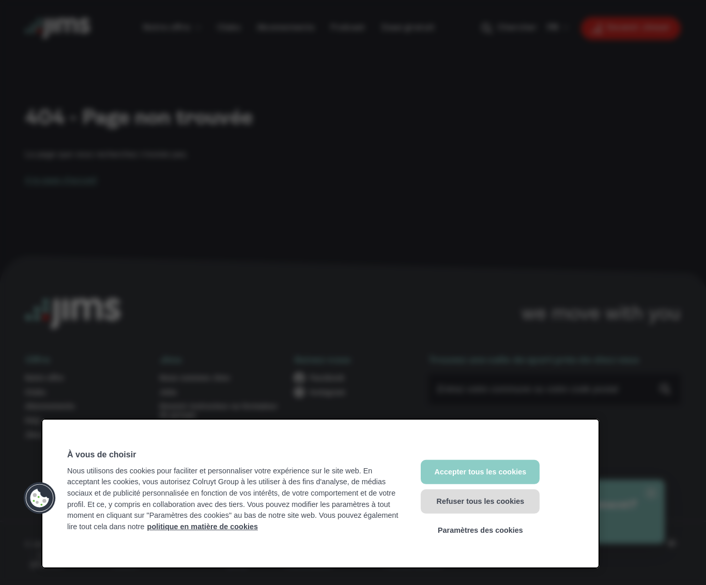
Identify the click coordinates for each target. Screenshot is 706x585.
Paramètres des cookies (480, 530)
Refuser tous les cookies (481, 501)
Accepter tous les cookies (481, 472)
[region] (320, 493)
